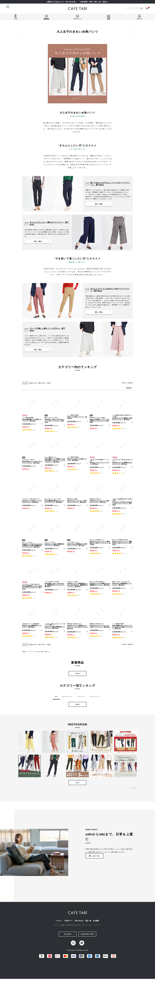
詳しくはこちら (94, 857)
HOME (24, 651)
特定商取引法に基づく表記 (73, 926)
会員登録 (62, 926)
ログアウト (98, 926)
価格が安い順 (33, 383)
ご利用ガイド (68, 922)
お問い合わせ (79, 922)
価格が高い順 (41, 383)
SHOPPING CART (87, 935)
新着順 (48, 383)
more (77, 673)
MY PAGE (67, 935)
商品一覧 (88, 922)
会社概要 (96, 922)
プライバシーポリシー (88, 926)
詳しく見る (99, 204)
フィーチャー (30, 651)
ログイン (56, 926)
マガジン (59, 922)
